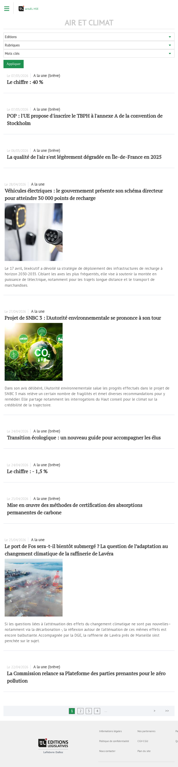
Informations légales (110, 731)
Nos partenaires (146, 731)
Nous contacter (107, 751)
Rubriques (12, 45)
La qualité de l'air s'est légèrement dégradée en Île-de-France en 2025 (84, 156)
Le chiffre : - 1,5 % (27, 471)
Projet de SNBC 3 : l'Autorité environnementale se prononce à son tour (83, 317)
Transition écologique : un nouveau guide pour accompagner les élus (84, 437)
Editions (11, 37)
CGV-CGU (142, 741)
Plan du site (144, 751)
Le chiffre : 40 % (25, 82)
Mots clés (12, 53)
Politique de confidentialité (114, 741)
